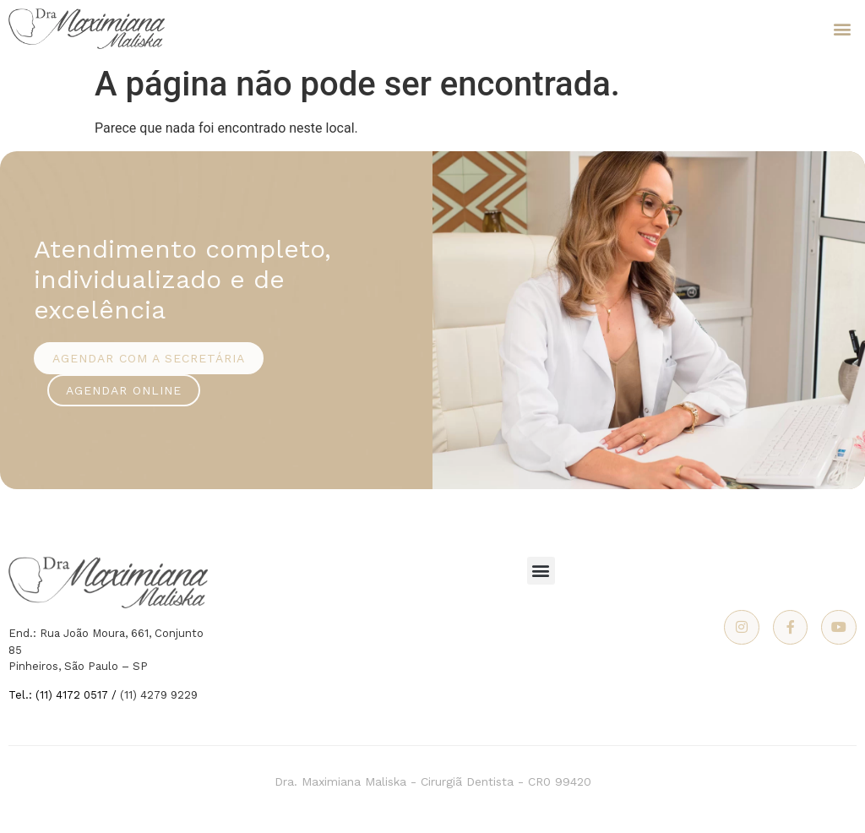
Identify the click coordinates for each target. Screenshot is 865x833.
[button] (843, 29)
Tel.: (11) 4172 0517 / (64, 695)
